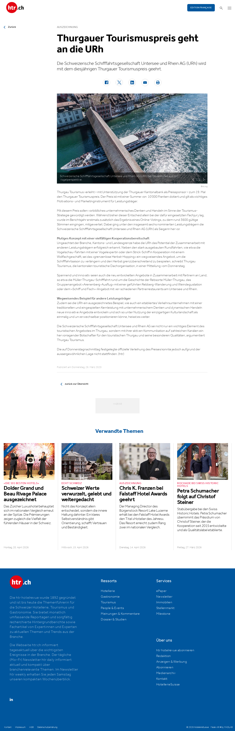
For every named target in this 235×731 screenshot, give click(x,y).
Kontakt (161, 678)
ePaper (161, 591)
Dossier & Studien (113, 619)
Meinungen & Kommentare (120, 613)
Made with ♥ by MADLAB (222, 727)
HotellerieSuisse (168, 684)
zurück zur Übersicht (76, 384)
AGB (31, 727)
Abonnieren (164, 667)
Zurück (12, 27)
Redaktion (163, 656)
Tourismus (108, 602)
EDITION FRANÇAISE (201, 7)
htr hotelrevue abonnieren (175, 650)
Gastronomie (110, 596)
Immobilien (164, 602)
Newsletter (164, 596)
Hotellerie (108, 591)
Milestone (163, 613)
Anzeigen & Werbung (171, 661)
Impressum (20, 727)
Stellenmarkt (165, 608)
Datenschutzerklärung (47, 727)
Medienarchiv (166, 673)
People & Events (112, 608)
